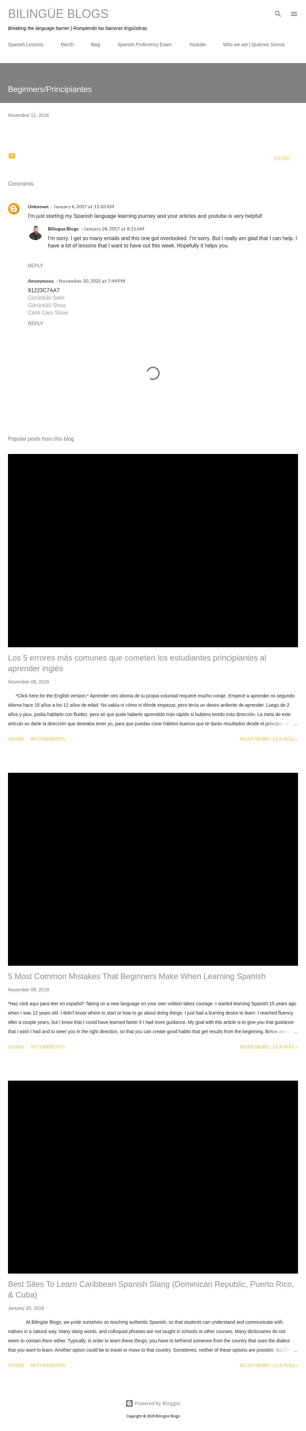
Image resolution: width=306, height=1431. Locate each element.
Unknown (38, 206)
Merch (67, 44)
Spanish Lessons (26, 44)
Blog (95, 44)
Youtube (197, 44)
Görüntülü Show (47, 305)
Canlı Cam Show (48, 312)
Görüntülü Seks (46, 298)
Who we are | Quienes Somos (254, 44)
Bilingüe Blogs (58, 14)
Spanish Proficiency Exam (144, 44)
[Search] (278, 12)
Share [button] (282, 158)
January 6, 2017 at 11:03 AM (84, 206)
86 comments (48, 739)
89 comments (48, 1046)
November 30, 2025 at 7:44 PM (92, 281)
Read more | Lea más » (269, 739)
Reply (35, 265)
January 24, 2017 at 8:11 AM (114, 228)
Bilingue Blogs (63, 228)
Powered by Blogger (153, 1403)
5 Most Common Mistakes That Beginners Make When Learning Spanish (137, 976)
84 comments (48, 1365)
